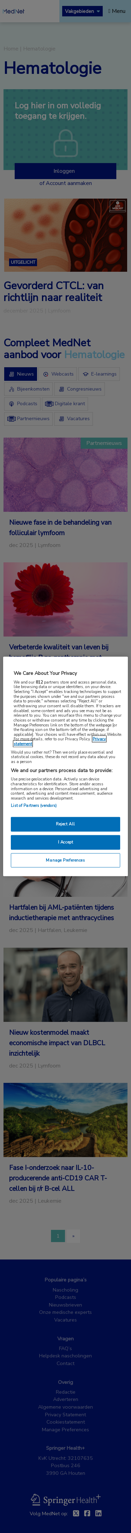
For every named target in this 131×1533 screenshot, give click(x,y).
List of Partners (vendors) (34, 805)
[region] (65, 766)
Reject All (65, 823)
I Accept (65, 842)
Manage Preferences (65, 860)
